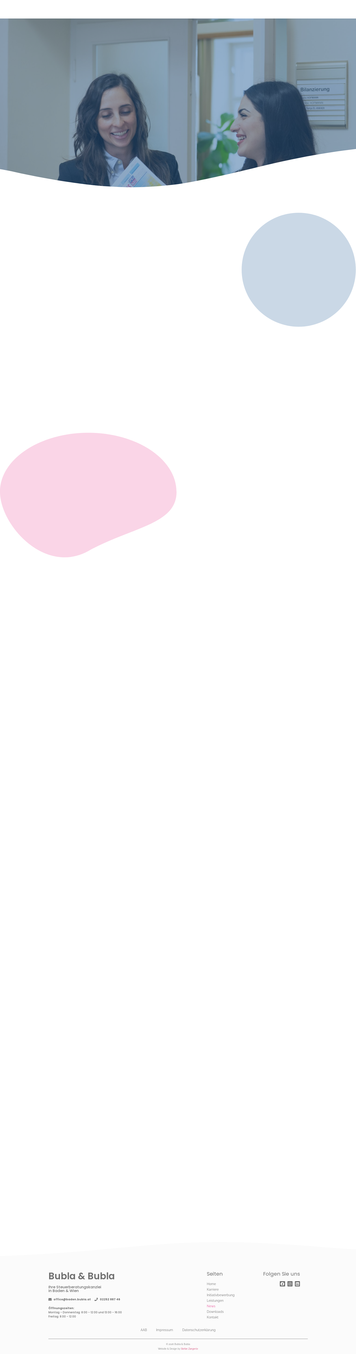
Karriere (213, 1289)
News (211, 1306)
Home (211, 1284)
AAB (144, 1330)
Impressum (164, 1330)
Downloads (215, 1312)
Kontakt (212, 1317)
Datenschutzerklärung (199, 1330)
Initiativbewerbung (221, 1295)
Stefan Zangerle (189, 1349)
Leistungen (215, 1300)
